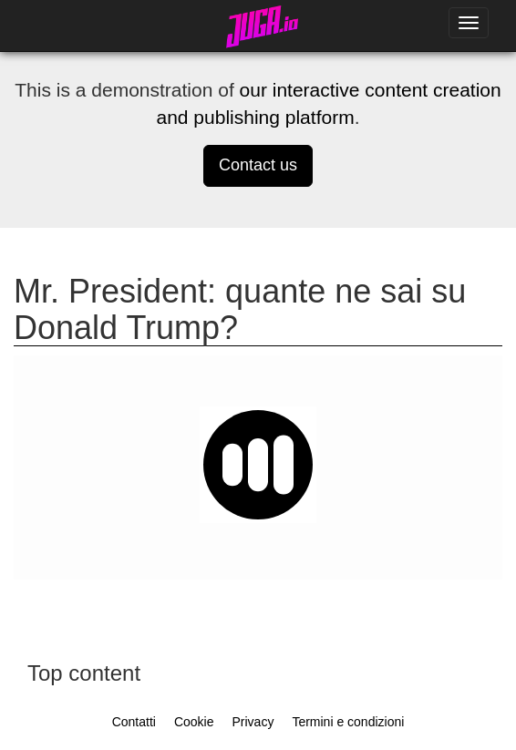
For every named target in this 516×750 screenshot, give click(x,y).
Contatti (134, 721)
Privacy (252, 721)
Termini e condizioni (348, 721)
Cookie (194, 721)
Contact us (258, 165)
